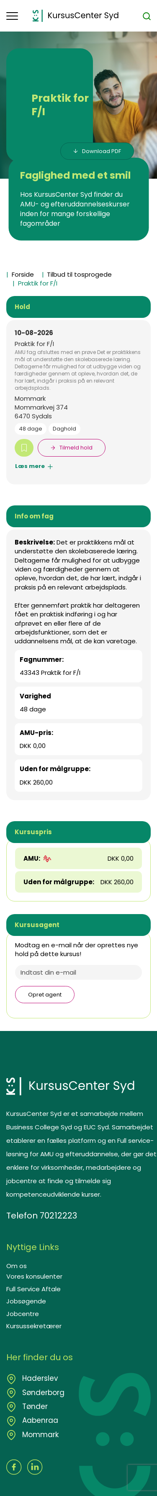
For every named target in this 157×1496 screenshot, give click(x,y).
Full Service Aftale (33, 1289)
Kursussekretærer (34, 1326)
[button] (19, 16)
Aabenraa (39, 1420)
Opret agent (45, 995)
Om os (16, 1265)
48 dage (30, 429)
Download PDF (101, 151)
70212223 (58, 1215)
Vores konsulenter (34, 1276)
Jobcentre (22, 1313)
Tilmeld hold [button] (76, 448)
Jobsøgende (26, 1301)
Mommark (39, 1435)
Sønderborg (42, 1393)
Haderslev (39, 1378)
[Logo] (75, 16)
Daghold (64, 429)
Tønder (34, 1406)
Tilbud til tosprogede (79, 274)
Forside (23, 274)
